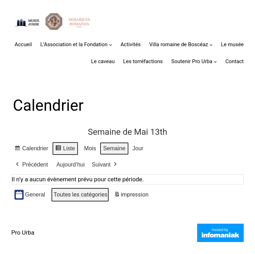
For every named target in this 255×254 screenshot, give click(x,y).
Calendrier (31, 149)
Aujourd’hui (70, 165)
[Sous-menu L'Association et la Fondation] (110, 44)
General (29, 195)
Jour (138, 148)
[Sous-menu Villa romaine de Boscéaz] (211, 44)
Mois (90, 148)
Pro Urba (22, 232)
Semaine (114, 148)
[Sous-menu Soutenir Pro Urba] (215, 61)
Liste (65, 149)
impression (131, 196)
